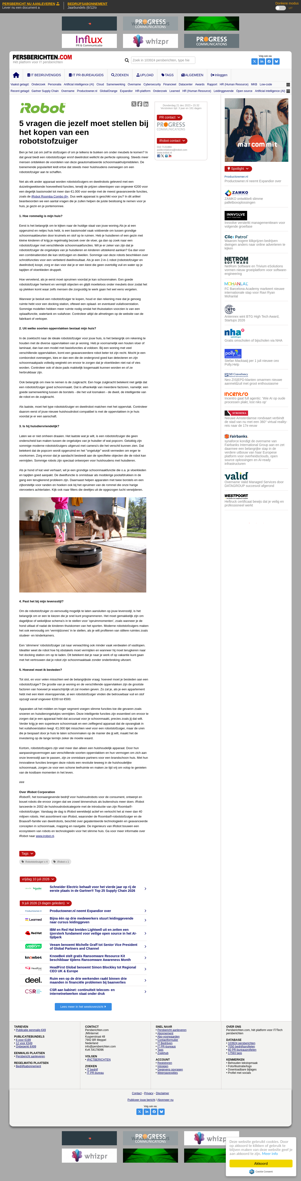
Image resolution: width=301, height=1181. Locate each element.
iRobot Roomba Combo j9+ (50, 196)
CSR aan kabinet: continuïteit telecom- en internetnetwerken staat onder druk (82, 991)
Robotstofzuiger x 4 (35, 861)
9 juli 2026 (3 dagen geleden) (43, 903)
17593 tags (235, 1053)
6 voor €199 (23, 1040)
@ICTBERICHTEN (99, 1059)
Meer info (270, 1153)
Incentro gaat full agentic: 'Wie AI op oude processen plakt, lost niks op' (255, 400)
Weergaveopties (168, 1072)
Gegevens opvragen (170, 1069)
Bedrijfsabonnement (28, 1066)
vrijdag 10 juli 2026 (36, 879)
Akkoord (261, 1163)
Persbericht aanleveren (30, 1056)
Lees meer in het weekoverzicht (83, 1006)
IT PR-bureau (95, 1072)
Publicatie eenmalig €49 (31, 1030)
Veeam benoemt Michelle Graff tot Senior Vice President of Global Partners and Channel (93, 946)
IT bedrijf (92, 1069)
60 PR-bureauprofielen (242, 1049)
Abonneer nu (165, 1100)
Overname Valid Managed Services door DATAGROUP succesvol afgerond (254, 484)
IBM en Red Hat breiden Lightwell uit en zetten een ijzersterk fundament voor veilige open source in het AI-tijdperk (93, 933)
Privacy (148, 1093)
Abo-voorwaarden (168, 1036)
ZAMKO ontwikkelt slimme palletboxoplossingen (244, 200)
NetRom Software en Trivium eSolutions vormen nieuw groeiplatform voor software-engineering (256, 270)
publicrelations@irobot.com (172, 149)
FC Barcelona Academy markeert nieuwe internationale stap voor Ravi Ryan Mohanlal (254, 292)
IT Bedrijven (165, 1043)
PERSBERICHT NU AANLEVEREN (30, 4)
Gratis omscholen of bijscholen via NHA (253, 340)
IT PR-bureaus (167, 1046)
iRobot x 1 (61, 861)
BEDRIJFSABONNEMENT (87, 4)
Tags (160, 1049)
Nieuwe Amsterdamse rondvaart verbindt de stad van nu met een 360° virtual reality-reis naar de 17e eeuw (256, 421)
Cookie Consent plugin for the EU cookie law (261, 1171)
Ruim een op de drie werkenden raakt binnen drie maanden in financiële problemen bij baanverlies (88, 980)
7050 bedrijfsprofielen (241, 1046)
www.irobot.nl (45, 836)
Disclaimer (162, 1093)
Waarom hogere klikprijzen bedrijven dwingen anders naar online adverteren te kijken (255, 244)
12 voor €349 (24, 1043)
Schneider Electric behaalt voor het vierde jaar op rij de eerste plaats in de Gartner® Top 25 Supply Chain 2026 (93, 889)
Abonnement (165, 1033)
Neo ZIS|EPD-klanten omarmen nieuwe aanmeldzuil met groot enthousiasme (253, 381)
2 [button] (256, 523)
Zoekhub (163, 1053)
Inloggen (163, 1066)
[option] (256, 344)
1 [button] (249, 523)
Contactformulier (168, 1040)
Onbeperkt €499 (26, 1046)
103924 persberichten (241, 1043)
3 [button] (263, 523)
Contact (137, 1093)
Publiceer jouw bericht (141, 1100)
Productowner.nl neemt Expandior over (80, 911)
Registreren (165, 1063)
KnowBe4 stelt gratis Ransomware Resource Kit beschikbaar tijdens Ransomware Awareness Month (90, 958)
